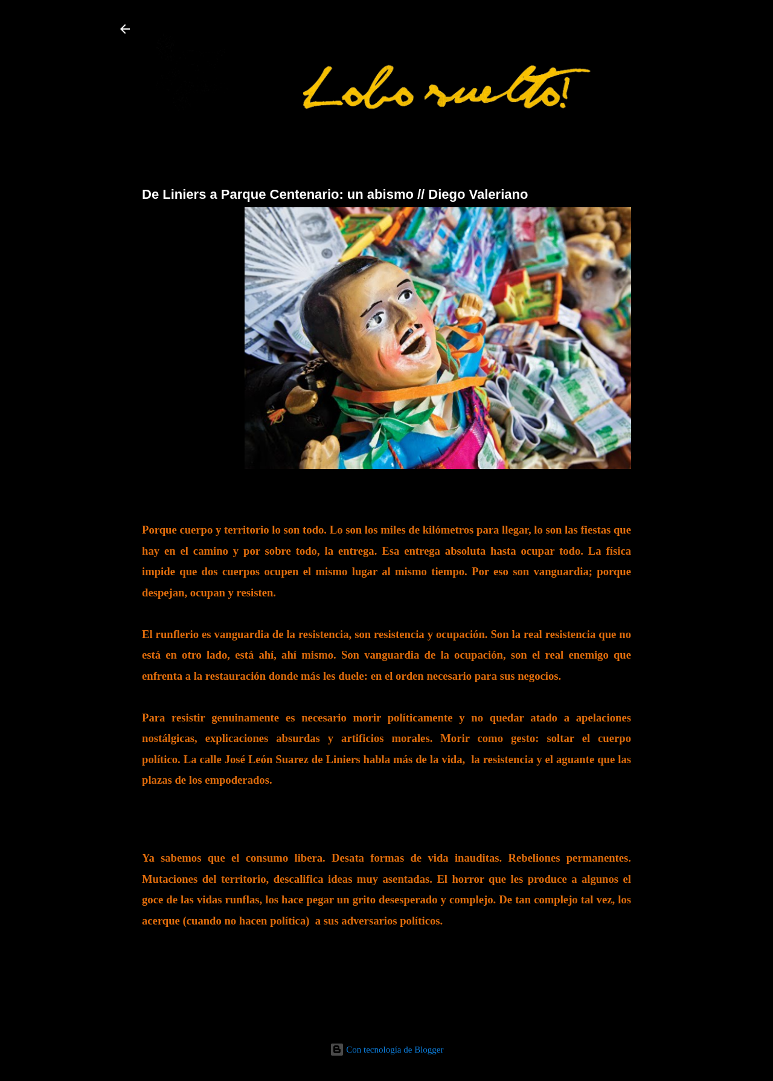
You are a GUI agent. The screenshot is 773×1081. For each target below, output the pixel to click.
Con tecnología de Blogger (387, 1049)
